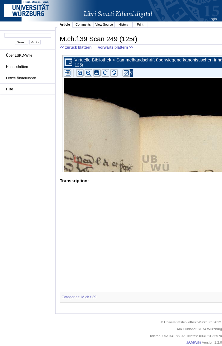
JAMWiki (193, 342)
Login (213, 19)
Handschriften (17, 67)
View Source (104, 24)
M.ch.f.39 (89, 297)
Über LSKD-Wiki (19, 55)
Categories (70, 297)
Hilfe (9, 89)
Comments (83, 24)
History (123, 24)
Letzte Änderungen (21, 78)
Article (65, 24)
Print (140, 24)
